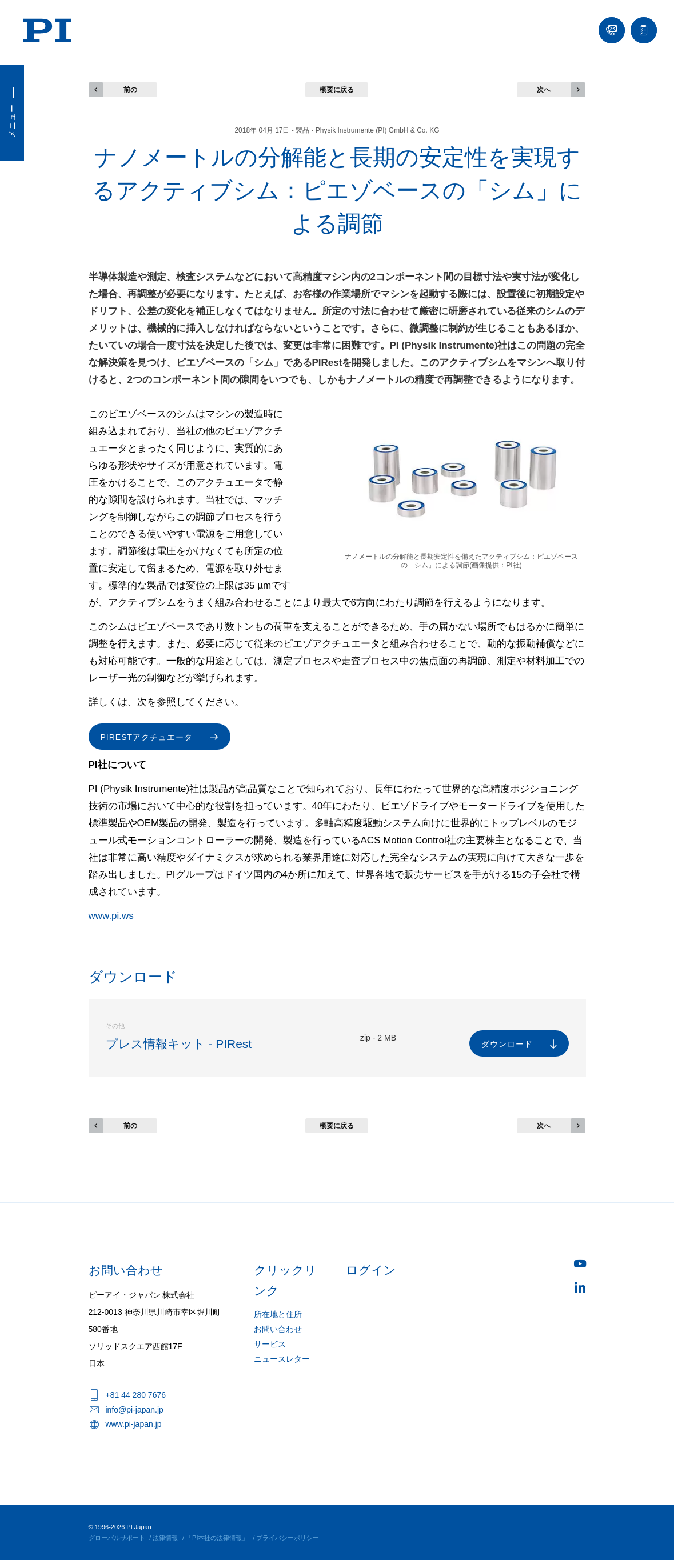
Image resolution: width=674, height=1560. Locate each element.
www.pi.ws (111, 915)
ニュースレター (282, 1358)
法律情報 (165, 1537)
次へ (544, 90)
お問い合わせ (278, 1329)
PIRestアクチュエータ (147, 737)
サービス (270, 1344)
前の (130, 90)
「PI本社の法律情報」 (217, 1537)
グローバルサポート (117, 1537)
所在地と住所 (278, 1314)
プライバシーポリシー (287, 1537)
